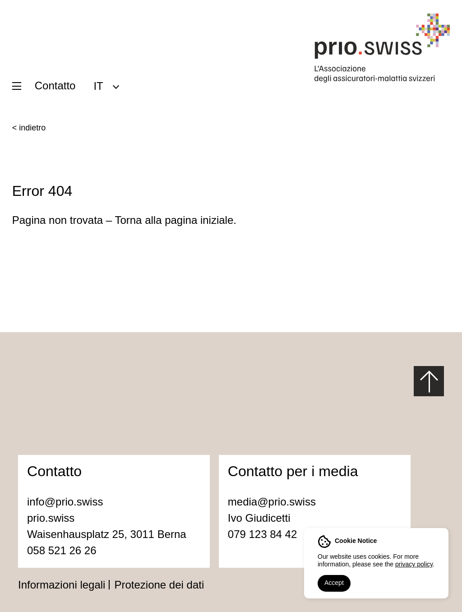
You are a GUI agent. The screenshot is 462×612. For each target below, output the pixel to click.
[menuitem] (106, 85)
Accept (334, 582)
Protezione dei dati (159, 585)
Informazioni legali (61, 585)
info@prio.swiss (65, 502)
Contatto (55, 85)
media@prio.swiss (272, 502)
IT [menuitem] (98, 85)
